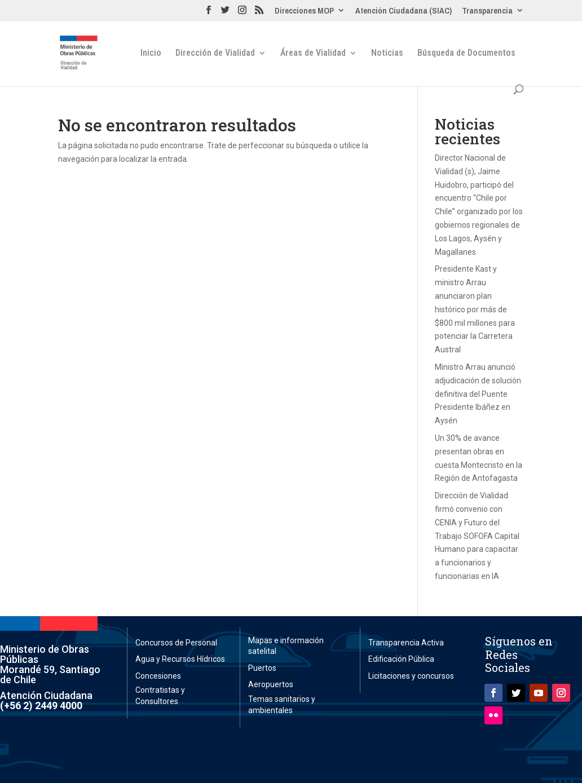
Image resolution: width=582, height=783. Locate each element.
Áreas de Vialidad (313, 53)
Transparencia (487, 11)
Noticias (387, 53)
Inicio (150, 53)
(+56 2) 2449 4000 (41, 705)
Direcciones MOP (304, 11)
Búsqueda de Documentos (466, 53)
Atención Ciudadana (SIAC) (403, 11)
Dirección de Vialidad (215, 53)
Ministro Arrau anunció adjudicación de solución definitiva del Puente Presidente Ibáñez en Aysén (478, 393)
